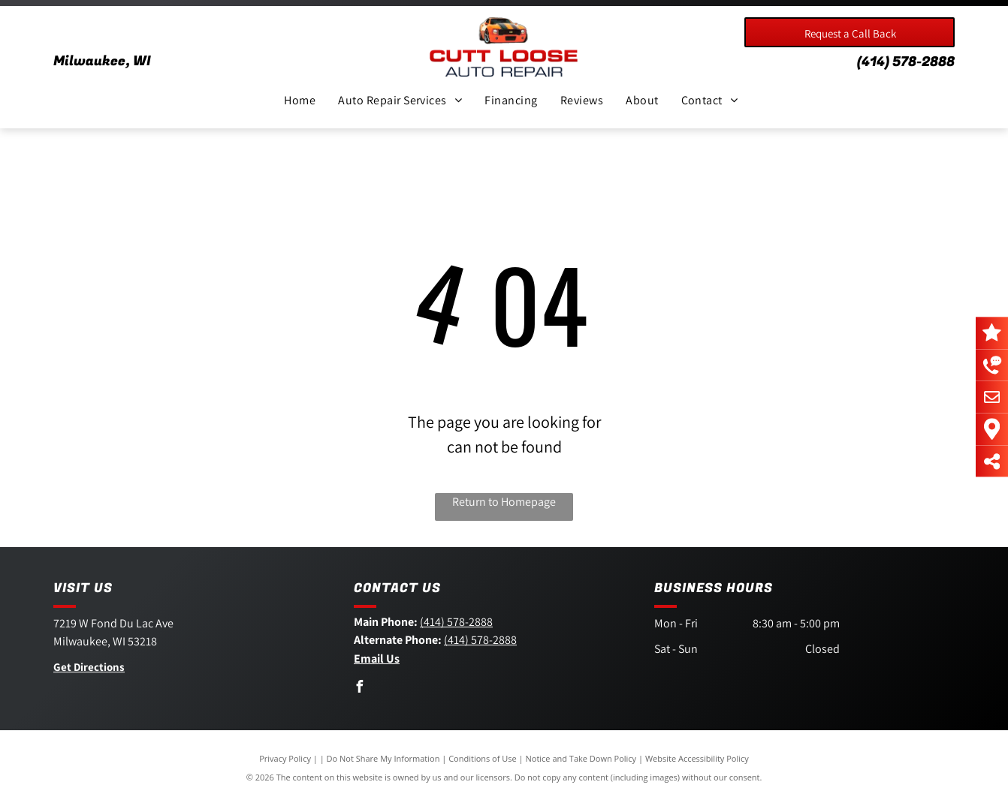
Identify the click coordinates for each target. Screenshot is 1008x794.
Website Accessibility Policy (697, 758)
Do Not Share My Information (383, 758)
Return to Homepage (504, 502)
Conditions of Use (482, 758)
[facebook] (360, 688)
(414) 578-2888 (906, 62)
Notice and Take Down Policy (581, 758)
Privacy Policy (285, 758)
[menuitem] (300, 100)
